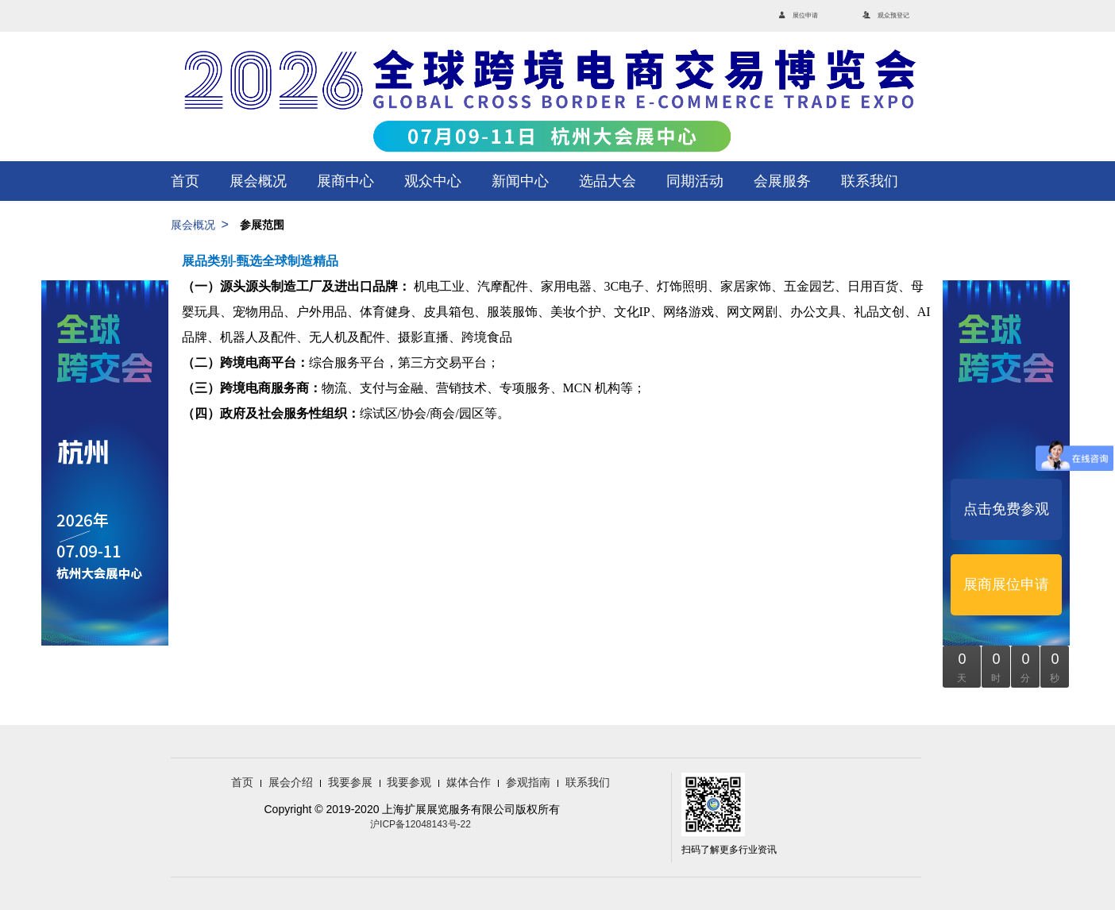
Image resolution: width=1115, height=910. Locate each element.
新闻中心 (520, 181)
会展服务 (782, 181)
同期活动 (694, 181)
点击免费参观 (1006, 509)
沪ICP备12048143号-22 (420, 824)
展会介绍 (290, 782)
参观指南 (528, 782)
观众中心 (432, 181)
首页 (185, 181)
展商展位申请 (1006, 584)
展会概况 (258, 181)
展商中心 (345, 181)
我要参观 (409, 782)
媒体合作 (468, 782)
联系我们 (869, 181)
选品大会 (607, 181)
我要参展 (350, 782)
